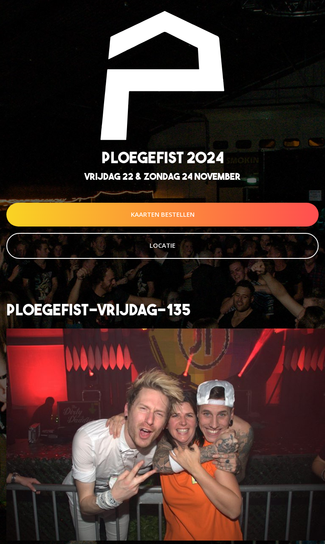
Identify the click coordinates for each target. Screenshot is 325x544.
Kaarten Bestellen (163, 214)
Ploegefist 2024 (163, 157)
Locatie (162, 245)
